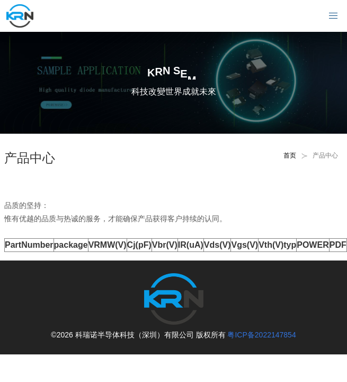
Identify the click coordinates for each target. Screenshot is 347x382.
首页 (289, 155)
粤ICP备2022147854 (261, 335)
